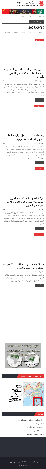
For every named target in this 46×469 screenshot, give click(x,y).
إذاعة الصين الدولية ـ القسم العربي (30, 420)
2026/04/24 (32, 32)
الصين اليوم (38, 424)
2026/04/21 (15, 32)
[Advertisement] (23, 313)
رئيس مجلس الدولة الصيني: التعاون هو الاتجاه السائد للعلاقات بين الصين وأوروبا (23, 73)
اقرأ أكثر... (39, 100)
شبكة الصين (38, 431)
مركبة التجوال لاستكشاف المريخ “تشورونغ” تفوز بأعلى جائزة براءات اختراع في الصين (25, 201)
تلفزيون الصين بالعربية (34, 427)
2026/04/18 (7, 32)
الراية (20, 465)
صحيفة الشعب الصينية (34, 434)
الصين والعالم (39, 40)
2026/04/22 (24, 32)
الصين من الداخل (38, 106)
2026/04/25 (40, 32)
